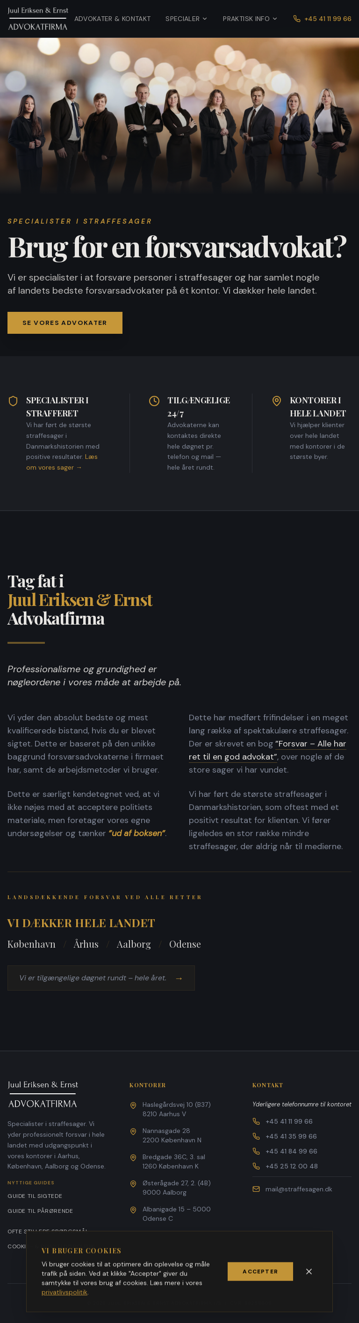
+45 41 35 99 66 (284, 1136)
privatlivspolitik (64, 1295)
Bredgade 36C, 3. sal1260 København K (174, 1161)
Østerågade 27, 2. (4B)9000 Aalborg (177, 1187)
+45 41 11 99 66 (322, 18)
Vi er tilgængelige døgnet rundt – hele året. (103, 978)
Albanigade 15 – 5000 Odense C (177, 1214)
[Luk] (309, 1275)
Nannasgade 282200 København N (172, 1135)
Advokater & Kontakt (112, 18)
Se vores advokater (65, 323)
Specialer (186, 18)
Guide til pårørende (40, 1211)
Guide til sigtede (34, 1196)
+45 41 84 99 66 (284, 1151)
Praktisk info (250, 18)
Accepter (260, 1275)
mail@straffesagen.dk (292, 1189)
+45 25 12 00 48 (285, 1166)
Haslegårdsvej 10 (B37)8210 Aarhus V (177, 1109)
